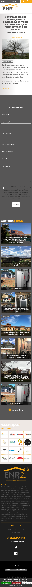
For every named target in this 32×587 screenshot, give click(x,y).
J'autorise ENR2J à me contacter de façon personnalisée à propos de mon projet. (16, 188)
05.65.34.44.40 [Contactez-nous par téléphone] (17, 537)
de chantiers (17, 410)
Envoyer (16, 205)
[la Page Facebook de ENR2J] (26, 2)
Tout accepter (6, 583)
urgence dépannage (17, 541)
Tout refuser (16, 583)
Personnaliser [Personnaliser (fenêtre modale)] (26, 583)
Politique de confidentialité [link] (16, 585)
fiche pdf (7, 88)
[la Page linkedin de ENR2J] (29, 1)
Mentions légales (16, 576)
